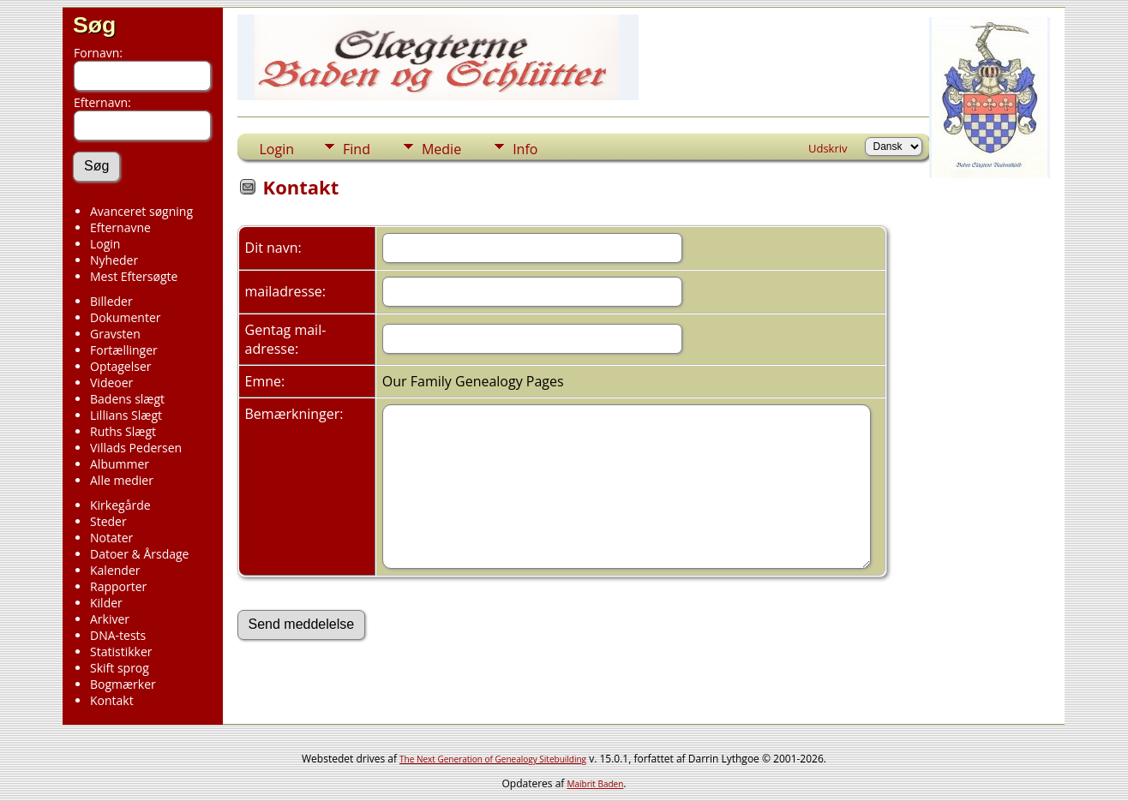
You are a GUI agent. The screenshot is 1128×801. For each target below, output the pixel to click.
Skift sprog (119, 668)
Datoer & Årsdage (139, 554)
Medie (441, 149)
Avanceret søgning (141, 211)
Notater (111, 537)
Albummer (119, 464)
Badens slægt (127, 399)
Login (105, 244)
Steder (108, 521)
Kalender (115, 570)
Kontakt (112, 700)
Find (356, 149)
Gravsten (115, 334)
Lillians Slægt (126, 415)
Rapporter (118, 586)
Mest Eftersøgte (133, 276)
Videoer (111, 382)
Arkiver (109, 619)
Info (525, 149)
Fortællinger (124, 350)
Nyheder (114, 260)
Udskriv (828, 148)
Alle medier (121, 480)
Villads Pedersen (136, 447)
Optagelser (120, 366)
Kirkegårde (120, 505)
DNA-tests (118, 635)
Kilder (106, 603)
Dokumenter (125, 317)
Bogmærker (123, 684)
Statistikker (121, 651)
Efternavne (120, 227)
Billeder (111, 301)
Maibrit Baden (595, 784)
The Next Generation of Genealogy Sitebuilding (492, 759)
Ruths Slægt (123, 431)
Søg (94, 25)
